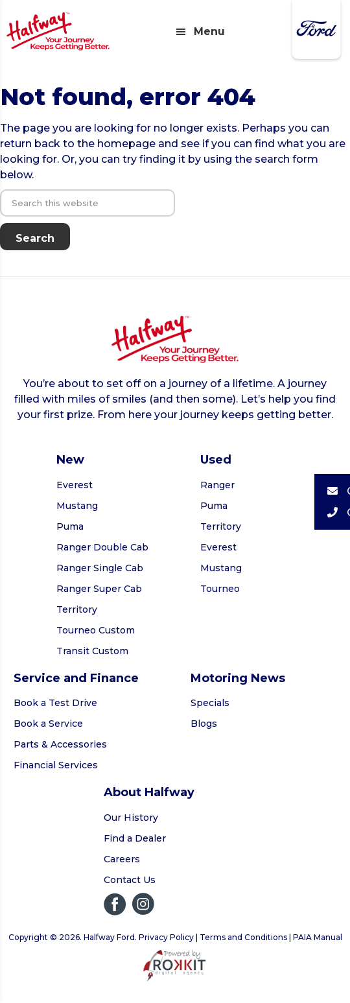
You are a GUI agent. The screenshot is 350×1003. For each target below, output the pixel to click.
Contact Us (130, 880)
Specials (210, 703)
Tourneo (220, 589)
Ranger (217, 485)
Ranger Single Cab (99, 568)
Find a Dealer (135, 838)
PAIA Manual (317, 937)
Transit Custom (92, 651)
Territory (76, 609)
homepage (126, 143)
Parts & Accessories (60, 744)
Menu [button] (209, 31)
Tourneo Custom (95, 630)
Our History (131, 817)
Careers (122, 859)
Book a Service (48, 723)
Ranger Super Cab (99, 589)
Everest (74, 485)
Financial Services (56, 765)
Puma (70, 526)
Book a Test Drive (55, 703)
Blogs (204, 723)
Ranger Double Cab (102, 547)
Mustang (77, 506)
